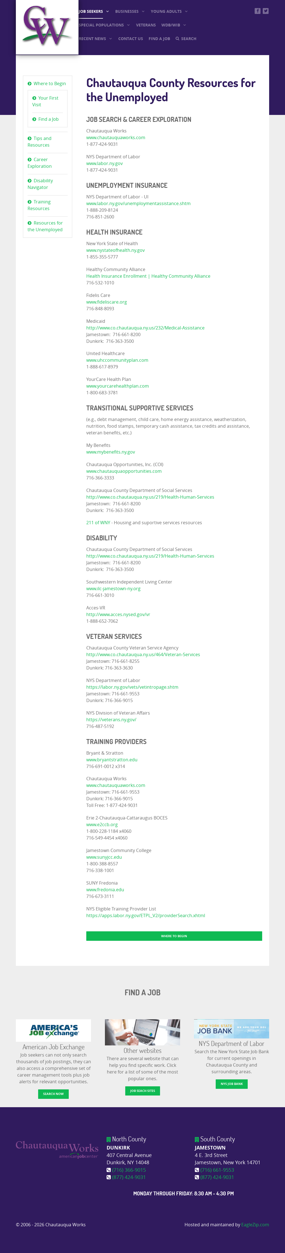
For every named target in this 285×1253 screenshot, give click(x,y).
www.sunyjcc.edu (104, 857)
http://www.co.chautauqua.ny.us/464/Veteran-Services (143, 654)
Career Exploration (40, 163)
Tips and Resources (39, 142)
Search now (53, 1094)
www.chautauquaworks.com (115, 137)
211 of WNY (98, 522)
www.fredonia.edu (105, 889)
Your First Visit (45, 101)
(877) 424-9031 (129, 1177)
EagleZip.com (255, 1224)
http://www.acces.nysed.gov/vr (118, 614)
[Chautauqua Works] (57, 1149)
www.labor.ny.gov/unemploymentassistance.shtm (138, 203)
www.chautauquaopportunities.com (124, 471)
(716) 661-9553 (217, 1170)
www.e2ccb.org (102, 824)
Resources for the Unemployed (45, 226)
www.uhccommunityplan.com (117, 360)
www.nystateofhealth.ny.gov (115, 250)
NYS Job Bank (232, 1084)
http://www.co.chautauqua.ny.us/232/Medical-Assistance (145, 328)
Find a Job (48, 119)
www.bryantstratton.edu (111, 759)
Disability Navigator (40, 184)
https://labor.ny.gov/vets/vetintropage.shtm (132, 687)
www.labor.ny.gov (104, 163)
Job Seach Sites (142, 1091)
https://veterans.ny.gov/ (111, 719)
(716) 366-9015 (129, 1170)
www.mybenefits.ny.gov (110, 452)
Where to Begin (50, 83)
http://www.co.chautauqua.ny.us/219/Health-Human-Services (150, 497)
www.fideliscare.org (106, 302)
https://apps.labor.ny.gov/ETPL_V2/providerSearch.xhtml (145, 915)
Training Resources (39, 205)
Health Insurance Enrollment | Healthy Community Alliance (148, 276)
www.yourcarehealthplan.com (117, 386)
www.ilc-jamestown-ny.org (113, 588)
